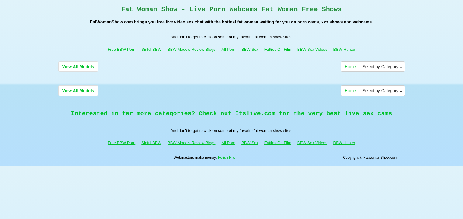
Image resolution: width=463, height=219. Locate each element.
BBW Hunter (344, 49)
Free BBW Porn (121, 49)
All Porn (228, 49)
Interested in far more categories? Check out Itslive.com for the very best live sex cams (231, 113)
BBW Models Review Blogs (192, 49)
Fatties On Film (277, 49)
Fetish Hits (226, 157)
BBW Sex (249, 49)
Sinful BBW (151, 49)
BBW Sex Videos (312, 49)
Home (350, 66)
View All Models (78, 66)
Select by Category (382, 66)
